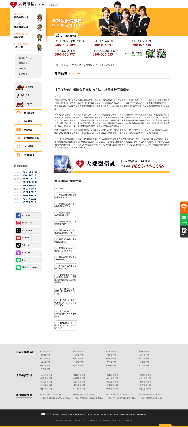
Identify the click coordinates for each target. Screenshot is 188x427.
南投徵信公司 (145, 378)
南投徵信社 (45, 358)
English (29, 104)
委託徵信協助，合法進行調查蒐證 (65, 240)
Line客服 (184, 222)
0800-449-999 (64, 45)
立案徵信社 (45, 351)
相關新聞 (89, 414)
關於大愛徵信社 (28, 16)
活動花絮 (103, 414)
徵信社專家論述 (80, 414)
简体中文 (29, 87)
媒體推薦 (96, 414)
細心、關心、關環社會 (28, 46)
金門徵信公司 (112, 389)
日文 (27, 95)
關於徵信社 (56, 414)
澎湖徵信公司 (79, 389)
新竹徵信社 (78, 355)
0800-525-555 (103, 54)
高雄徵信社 (78, 362)
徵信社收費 (29, 113)
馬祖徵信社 (45, 369)
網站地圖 (124, 414)
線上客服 (184, 210)
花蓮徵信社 (45, 365)
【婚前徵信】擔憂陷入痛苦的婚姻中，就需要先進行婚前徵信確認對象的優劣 (65, 278)
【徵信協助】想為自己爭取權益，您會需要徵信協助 (65, 314)
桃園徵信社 (45, 355)
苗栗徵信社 (111, 355)
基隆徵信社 (78, 351)
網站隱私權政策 (142, 414)
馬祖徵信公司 (145, 389)
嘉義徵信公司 (112, 382)
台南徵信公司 (145, 382)
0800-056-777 (64, 54)
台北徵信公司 (79, 375)
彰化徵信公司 (46, 382)
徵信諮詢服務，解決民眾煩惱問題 (65, 222)
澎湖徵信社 (111, 365)
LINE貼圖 (28, 146)
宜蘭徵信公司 (112, 385)
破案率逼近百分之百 (28, 36)
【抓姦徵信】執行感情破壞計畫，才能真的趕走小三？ (65, 325)
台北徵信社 (111, 351)
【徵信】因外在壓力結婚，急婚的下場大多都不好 (65, 291)
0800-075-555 (141, 45)
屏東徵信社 (111, 362)
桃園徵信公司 (145, 375)
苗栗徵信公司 (79, 378)
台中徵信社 (144, 355)
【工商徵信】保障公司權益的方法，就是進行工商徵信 (65, 302)
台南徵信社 (45, 362)
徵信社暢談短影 (31, 138)
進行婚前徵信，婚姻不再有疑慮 (65, 258)
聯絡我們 (117, 414)
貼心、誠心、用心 (28, 26)
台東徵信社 (78, 365)
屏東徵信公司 (79, 385)
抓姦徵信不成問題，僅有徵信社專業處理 (65, 249)
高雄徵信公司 (46, 385)
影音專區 (28, 130)
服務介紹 (64, 414)
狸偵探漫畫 (29, 155)
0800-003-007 (103, 45)
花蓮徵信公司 (145, 385)
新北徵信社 (144, 351)
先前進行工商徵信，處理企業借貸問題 (65, 267)
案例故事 (71, 414)
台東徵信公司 (46, 389)
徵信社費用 (131, 414)
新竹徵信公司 (46, 378)
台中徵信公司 (112, 378)
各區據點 (110, 414)
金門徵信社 (144, 365)
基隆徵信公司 (46, 375)
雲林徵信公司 (79, 382)
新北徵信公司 (112, 375)
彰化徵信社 (78, 358)
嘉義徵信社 (144, 358)
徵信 (61, 188)
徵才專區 (28, 121)
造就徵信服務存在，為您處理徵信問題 (65, 214)
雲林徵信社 (111, 358)
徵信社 (60, 420)
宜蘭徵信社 (144, 362)
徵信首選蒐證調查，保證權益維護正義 (65, 205)
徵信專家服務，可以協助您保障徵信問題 (65, 231)
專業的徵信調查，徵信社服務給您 (65, 196)
